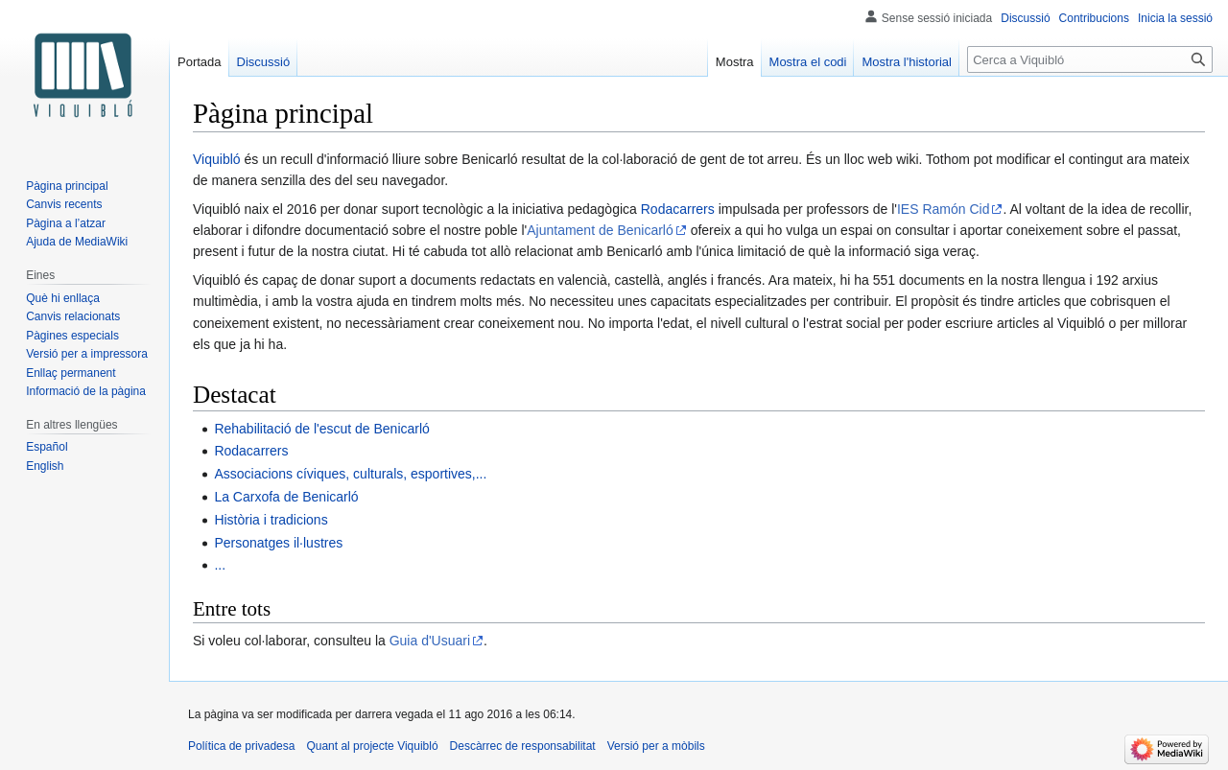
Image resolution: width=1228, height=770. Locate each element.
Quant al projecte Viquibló (371, 746)
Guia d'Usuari (430, 640)
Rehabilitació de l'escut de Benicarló (321, 428)
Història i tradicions (270, 519)
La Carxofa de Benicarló (286, 496)
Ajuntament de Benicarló (600, 230)
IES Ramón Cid (943, 209)
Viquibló (217, 159)
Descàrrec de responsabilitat (523, 746)
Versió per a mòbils (656, 746)
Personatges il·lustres (278, 542)
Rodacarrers (678, 209)
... (219, 564)
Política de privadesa (241, 746)
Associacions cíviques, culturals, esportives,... (350, 473)
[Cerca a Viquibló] (1090, 59)
